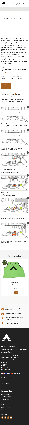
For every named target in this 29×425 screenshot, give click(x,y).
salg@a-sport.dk (8, 369)
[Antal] (12, 293)
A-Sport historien (5, 386)
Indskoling (18, 94)
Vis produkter (4, 72)
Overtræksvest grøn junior (14, 281)
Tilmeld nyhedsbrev (6, 394)
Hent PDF (6, 85)
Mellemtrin (5, 96)
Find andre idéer (4, 91)
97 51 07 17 (6, 367)
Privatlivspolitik (5, 399)
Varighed (19, 76)
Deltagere (12, 76)
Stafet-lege (11, 101)
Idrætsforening (5, 94)
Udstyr (2, 67)
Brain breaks (5, 99)
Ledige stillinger (5, 383)
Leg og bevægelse (19, 99)
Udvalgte (4, 101)
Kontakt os (4, 381)
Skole (13, 94)
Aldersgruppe (4, 76)
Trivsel (11, 99)
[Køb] (16, 292)
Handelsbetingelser (6, 396)
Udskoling (12, 96)
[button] (1, 277)
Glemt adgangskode (6, 410)
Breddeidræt (19, 96)
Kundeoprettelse (5, 407)
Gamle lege (19, 101)
